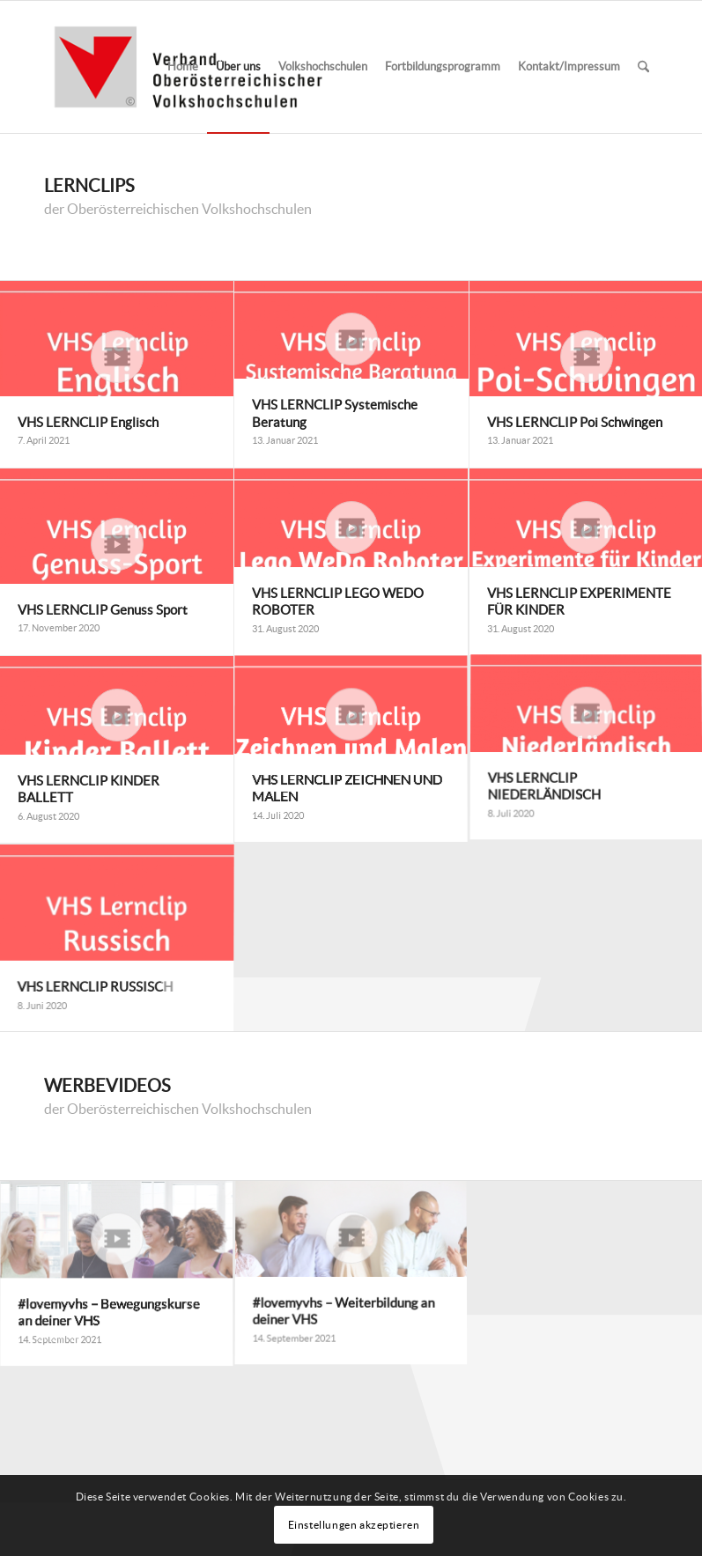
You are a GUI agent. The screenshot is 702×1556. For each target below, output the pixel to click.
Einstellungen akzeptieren (354, 1524)
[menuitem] (183, 67)
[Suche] (643, 67)
